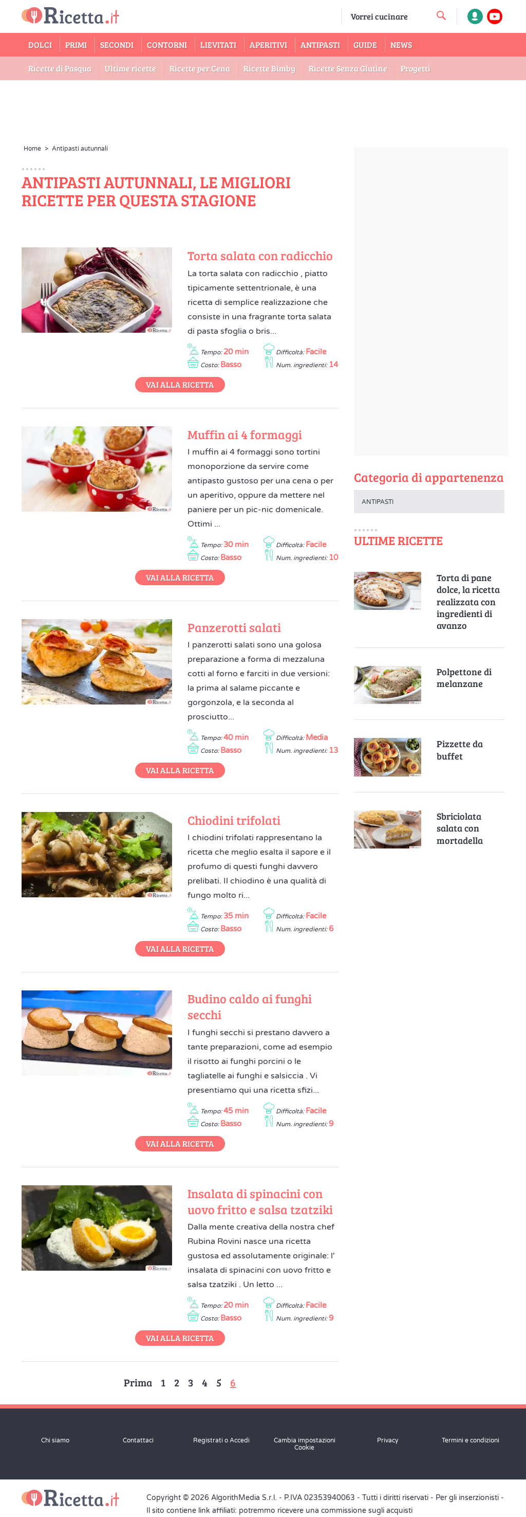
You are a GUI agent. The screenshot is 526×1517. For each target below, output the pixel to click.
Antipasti (320, 44)
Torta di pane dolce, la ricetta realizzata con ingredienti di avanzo (468, 602)
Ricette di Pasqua (59, 68)
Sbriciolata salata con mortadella (460, 828)
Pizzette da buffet (460, 750)
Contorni (167, 44)
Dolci (40, 44)
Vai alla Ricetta (180, 384)
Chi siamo (55, 1440)
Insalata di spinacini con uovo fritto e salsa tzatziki (260, 1201)
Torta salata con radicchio (260, 255)
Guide (365, 44)
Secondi (117, 44)
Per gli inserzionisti (467, 1497)
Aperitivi (268, 44)
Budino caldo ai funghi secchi (249, 1006)
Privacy (387, 1440)
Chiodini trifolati (233, 820)
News (401, 44)
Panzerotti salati (234, 627)
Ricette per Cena (200, 68)
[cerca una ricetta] (441, 15)
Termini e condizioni (470, 1440)
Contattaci (138, 1440)
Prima (138, 1382)
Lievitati (218, 44)
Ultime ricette (130, 68)
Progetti (415, 68)
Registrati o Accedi (221, 1440)
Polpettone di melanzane (464, 678)
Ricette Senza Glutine (348, 68)
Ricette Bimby (269, 68)
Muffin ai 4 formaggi (244, 434)
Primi (76, 44)
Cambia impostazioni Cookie (304, 1444)
